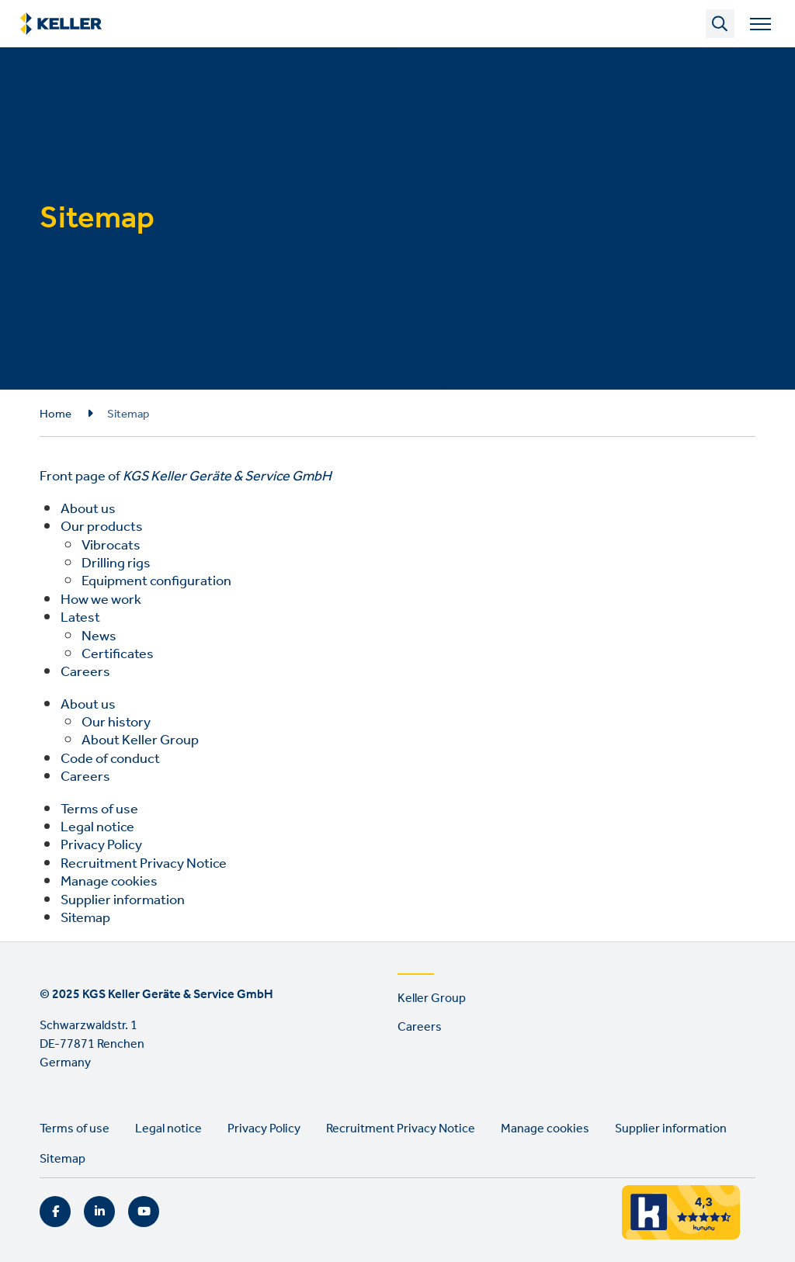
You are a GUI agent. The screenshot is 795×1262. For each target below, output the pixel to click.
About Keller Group (140, 740)
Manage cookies (109, 881)
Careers (85, 672)
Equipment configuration (156, 581)
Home (55, 414)
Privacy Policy (101, 845)
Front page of (186, 476)
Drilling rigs (116, 563)
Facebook (55, 1211)
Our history (116, 722)
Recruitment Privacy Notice (144, 864)
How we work (101, 600)
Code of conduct (110, 759)
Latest (80, 618)
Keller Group (432, 998)
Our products (102, 527)
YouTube (143, 1211)
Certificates (118, 654)
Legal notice (97, 827)
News (99, 636)
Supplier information (123, 900)
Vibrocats (111, 545)
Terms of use (99, 809)
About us (88, 509)
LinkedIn (99, 1211)
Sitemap (85, 918)
